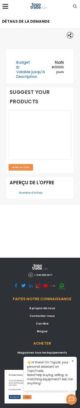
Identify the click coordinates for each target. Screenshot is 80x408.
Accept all (15, 397)
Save (27, 397)
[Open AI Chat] (71, 399)
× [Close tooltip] (72, 361)
